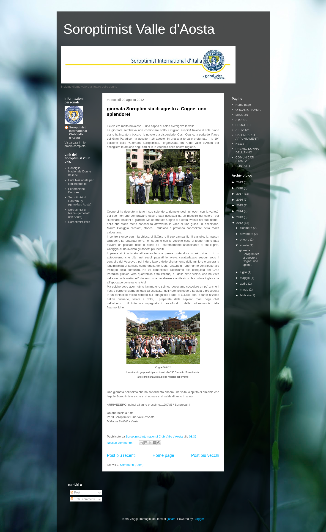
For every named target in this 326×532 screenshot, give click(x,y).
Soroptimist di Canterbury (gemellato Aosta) (79, 201)
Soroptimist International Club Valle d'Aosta (78, 132)
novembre (247, 234)
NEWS (240, 143)
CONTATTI (243, 166)
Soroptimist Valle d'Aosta (139, 29)
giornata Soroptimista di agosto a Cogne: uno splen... (249, 257)
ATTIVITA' (242, 130)
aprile (244, 283)
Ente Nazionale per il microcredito (81, 182)
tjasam (171, 519)
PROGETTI (243, 125)
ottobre (245, 239)
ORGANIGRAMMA (248, 109)
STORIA (241, 120)
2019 (240, 182)
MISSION (242, 114)
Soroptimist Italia (79, 222)
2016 (240, 199)
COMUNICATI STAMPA (245, 159)
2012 (240, 222)
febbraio (246, 295)
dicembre (246, 228)
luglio (244, 272)
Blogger (199, 519)
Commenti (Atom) (131, 464)
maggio (245, 278)
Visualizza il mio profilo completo (75, 144)
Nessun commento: (120, 442)
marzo (244, 289)
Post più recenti (121, 455)
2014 (240, 211)
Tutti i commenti (83, 499)
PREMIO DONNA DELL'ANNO (247, 150)
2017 (240, 193)
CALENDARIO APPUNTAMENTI (247, 136)
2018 (240, 188)
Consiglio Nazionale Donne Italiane (79, 171)
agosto (245, 245)
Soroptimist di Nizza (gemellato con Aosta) (79, 213)
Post (75, 492)
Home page (163, 455)
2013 (240, 217)
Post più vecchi (205, 455)
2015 (240, 205)
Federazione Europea (76, 190)
